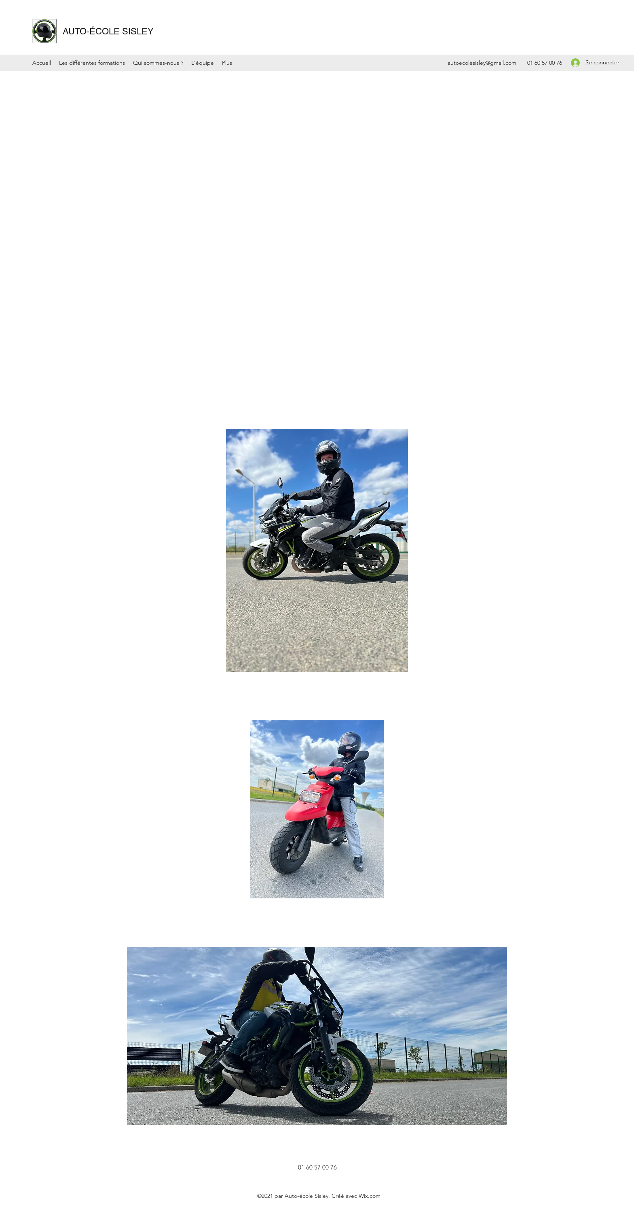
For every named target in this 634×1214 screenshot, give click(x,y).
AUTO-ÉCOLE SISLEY (108, 31)
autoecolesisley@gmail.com (482, 62)
